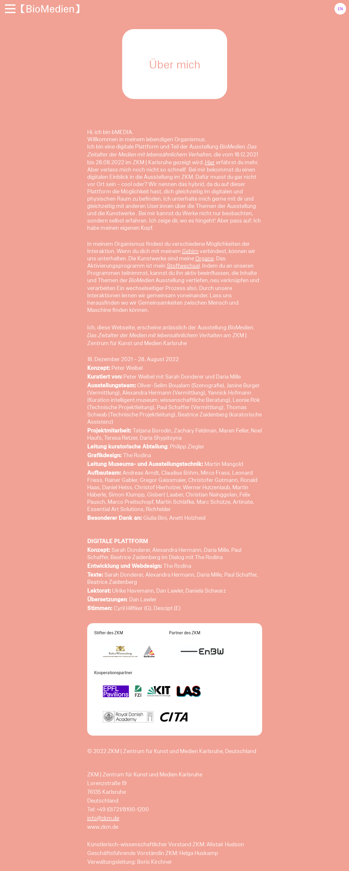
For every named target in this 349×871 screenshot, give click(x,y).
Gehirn (190, 251)
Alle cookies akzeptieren (300, 858)
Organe (204, 258)
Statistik (32, 814)
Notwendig (35, 787)
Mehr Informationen (40, 779)
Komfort (32, 834)
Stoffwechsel (183, 265)
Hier (210, 162)
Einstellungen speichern (48, 858)
